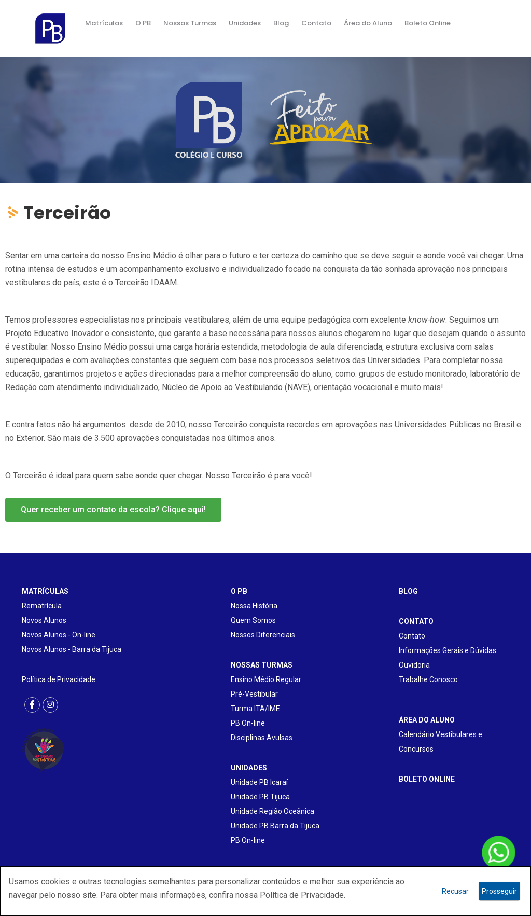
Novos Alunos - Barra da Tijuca (71, 649)
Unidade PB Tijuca (260, 797)
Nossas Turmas (189, 23)
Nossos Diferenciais (263, 635)
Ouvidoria (414, 665)
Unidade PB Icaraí (259, 782)
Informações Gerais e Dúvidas (447, 650)
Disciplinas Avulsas (261, 737)
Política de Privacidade (58, 679)
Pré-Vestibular (254, 694)
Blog (281, 23)
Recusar (455, 891)
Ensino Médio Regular (266, 679)
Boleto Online (427, 23)
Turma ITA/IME (255, 708)
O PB (143, 23)
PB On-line (248, 723)
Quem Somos (253, 620)
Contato (316, 23)
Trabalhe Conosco (428, 679)
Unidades (245, 23)
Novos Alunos (44, 620)
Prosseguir (499, 891)
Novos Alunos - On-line (58, 635)
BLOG (408, 591)
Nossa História (254, 606)
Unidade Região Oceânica (272, 811)
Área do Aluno (368, 23)
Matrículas (104, 23)
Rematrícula (42, 606)
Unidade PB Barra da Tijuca (275, 826)
